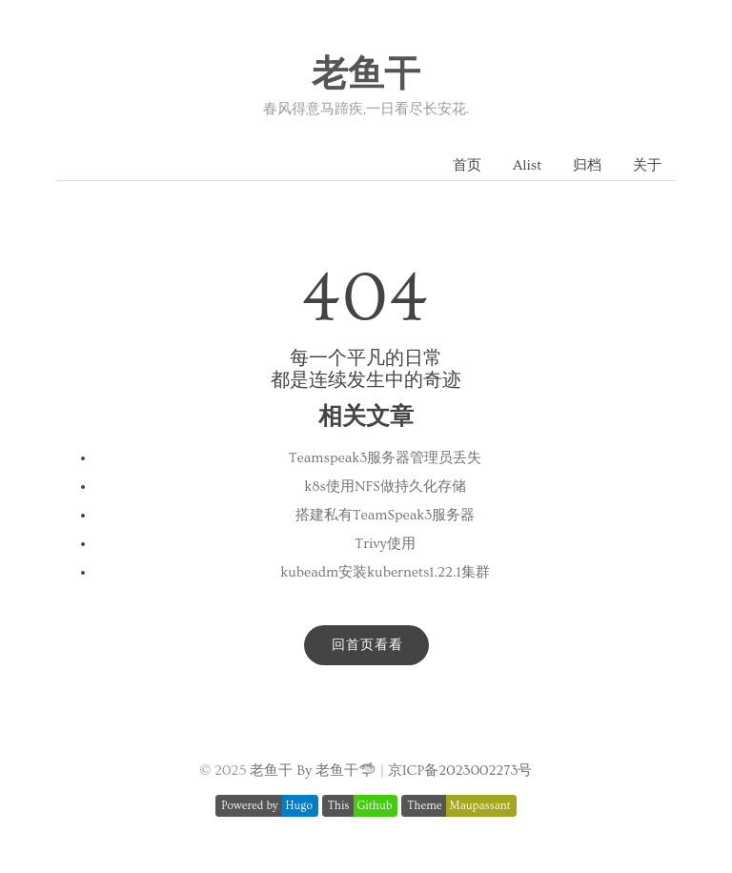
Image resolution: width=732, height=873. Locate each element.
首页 (467, 165)
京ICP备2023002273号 (460, 770)
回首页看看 (367, 645)
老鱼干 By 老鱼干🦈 (313, 770)
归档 (587, 165)
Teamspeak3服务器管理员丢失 (385, 458)
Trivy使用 (385, 544)
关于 (647, 165)
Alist (527, 165)
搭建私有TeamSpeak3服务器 (385, 515)
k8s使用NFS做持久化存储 (384, 486)
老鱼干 (366, 75)
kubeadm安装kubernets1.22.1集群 (384, 572)
